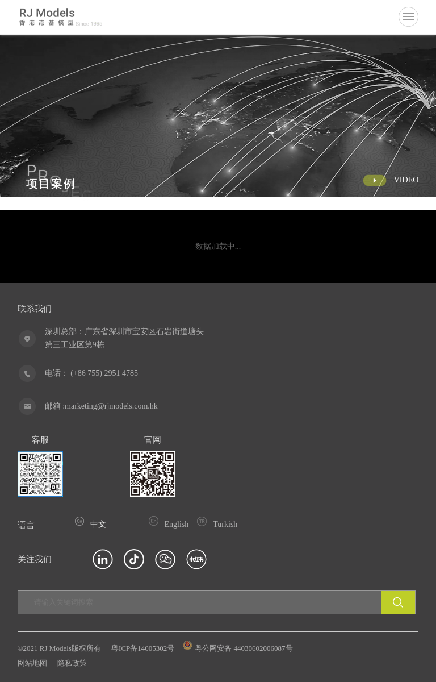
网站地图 (32, 663)
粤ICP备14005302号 (142, 648)
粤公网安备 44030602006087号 (237, 648)
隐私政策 (72, 663)
